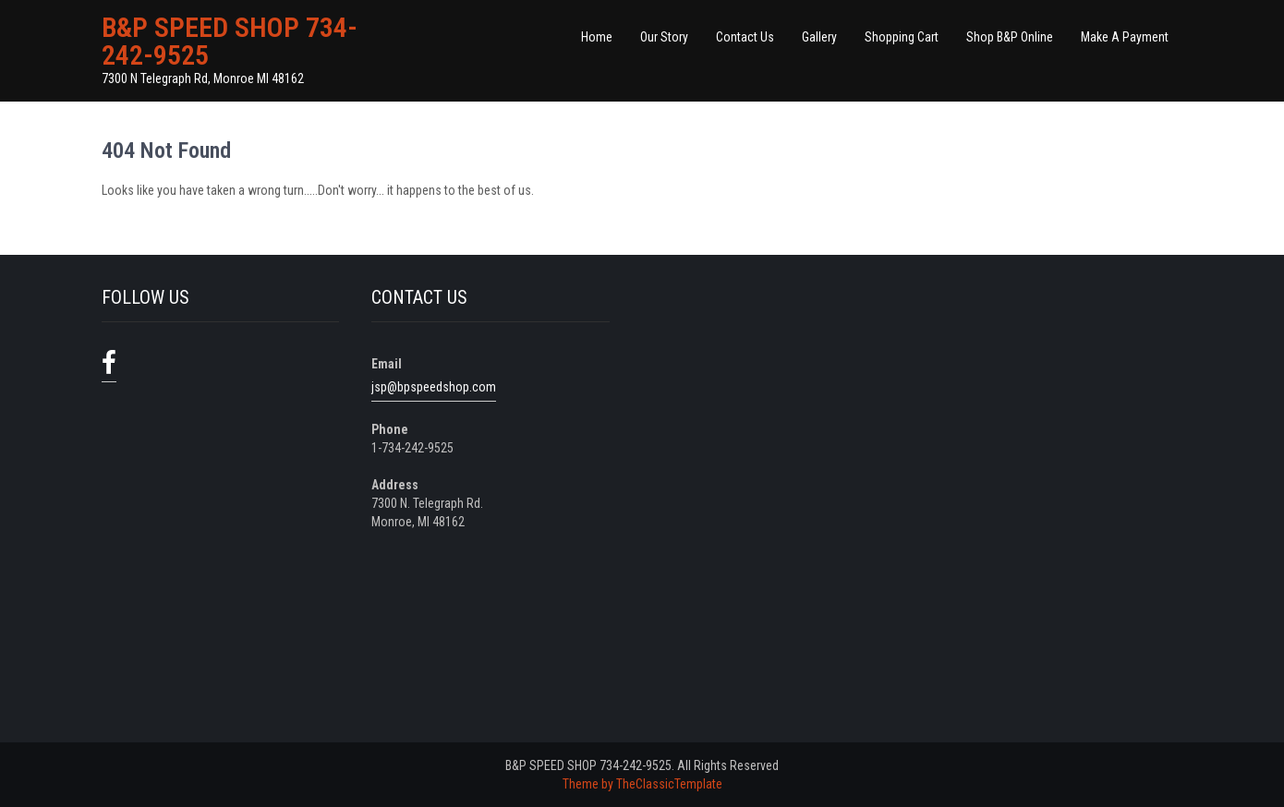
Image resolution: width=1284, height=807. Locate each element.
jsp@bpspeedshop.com (433, 386)
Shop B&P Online (1009, 37)
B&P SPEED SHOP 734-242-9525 (229, 41)
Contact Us (745, 37)
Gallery (819, 37)
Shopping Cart (902, 37)
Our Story (664, 37)
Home (596, 37)
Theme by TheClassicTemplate (642, 784)
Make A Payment (1125, 37)
